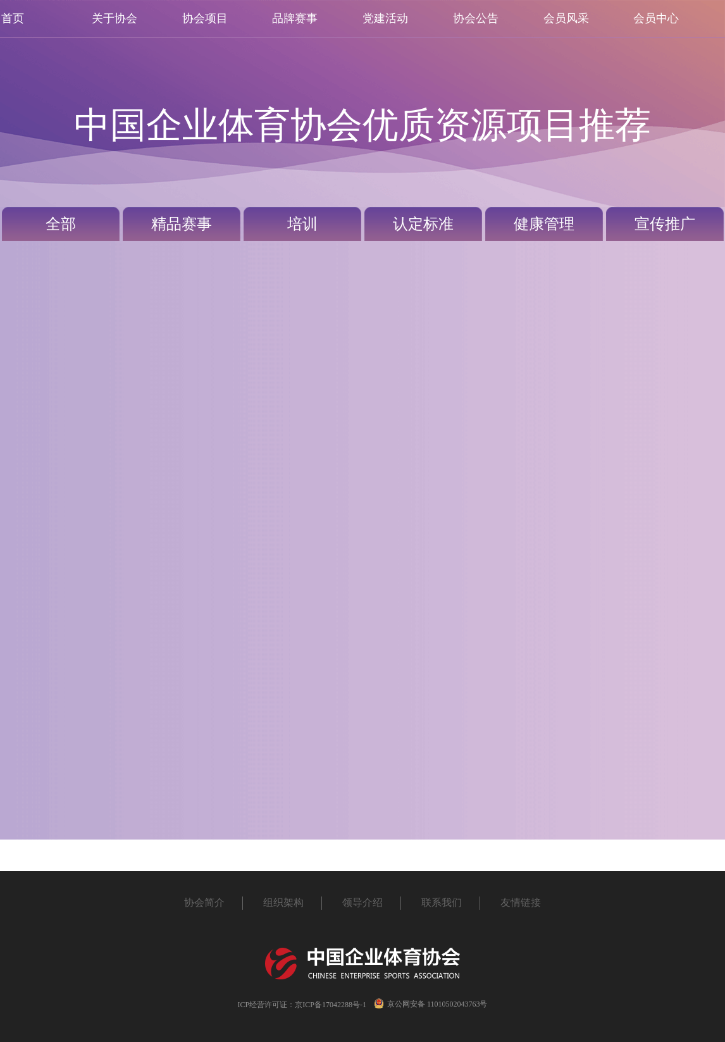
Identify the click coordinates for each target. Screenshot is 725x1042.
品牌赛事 (295, 18)
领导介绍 (362, 902)
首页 (12, 18)
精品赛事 (181, 224)
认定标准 (423, 224)
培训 (302, 224)
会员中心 (656, 18)
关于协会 (114, 18)
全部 (61, 224)
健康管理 (544, 224)
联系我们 (441, 902)
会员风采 (566, 18)
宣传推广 (665, 224)
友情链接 (520, 902)
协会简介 (204, 902)
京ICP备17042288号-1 (330, 1004)
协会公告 (476, 18)
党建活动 (385, 18)
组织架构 (283, 902)
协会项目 (205, 18)
